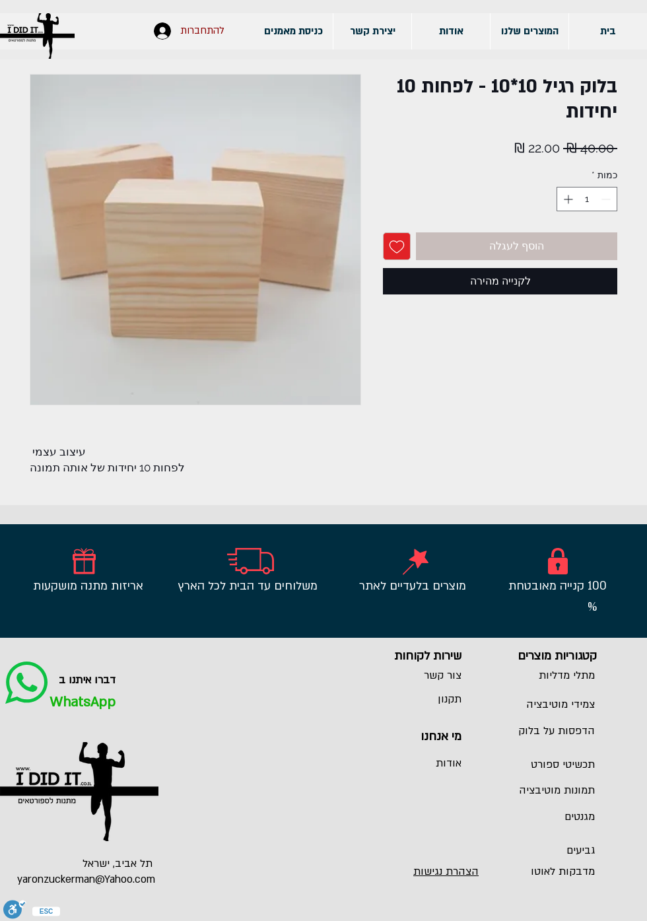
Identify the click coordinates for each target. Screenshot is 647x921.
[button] (529, 31)
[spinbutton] (587, 199)
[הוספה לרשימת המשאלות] (397, 246)
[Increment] (567, 199)
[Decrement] (607, 199)
